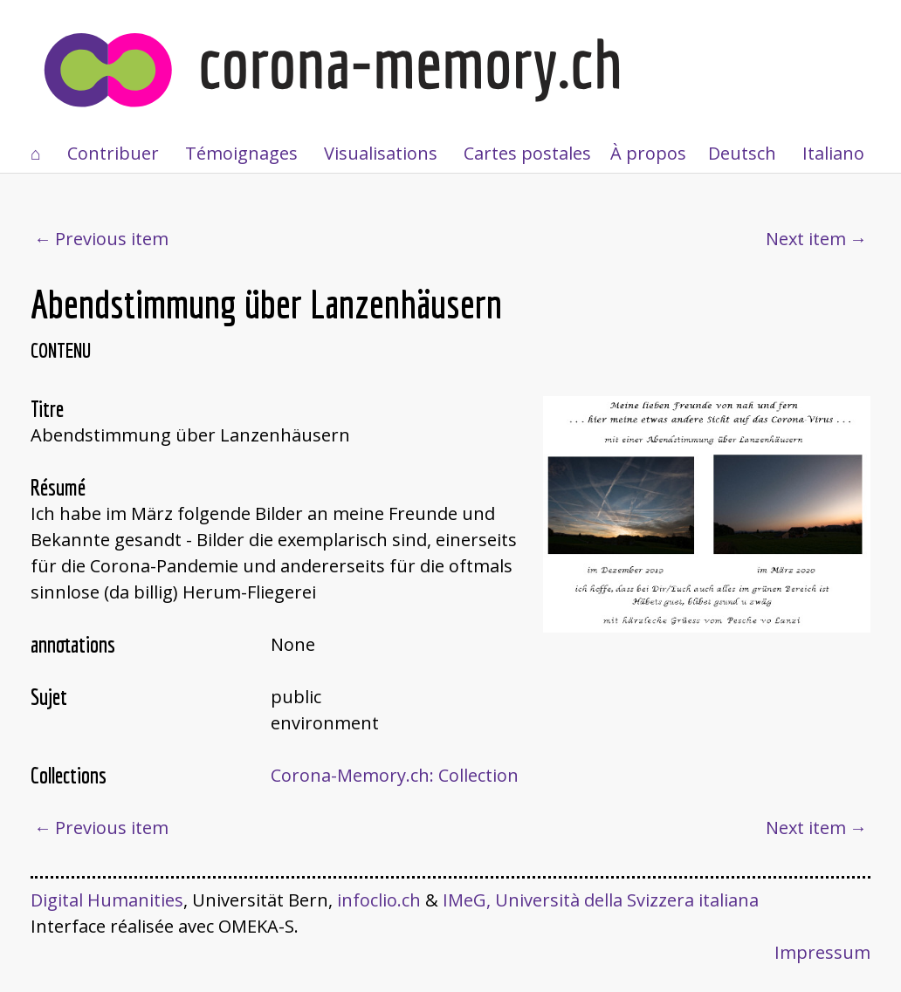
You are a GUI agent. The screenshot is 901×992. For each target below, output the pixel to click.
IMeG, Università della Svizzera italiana (601, 900)
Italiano (833, 153)
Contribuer (113, 153)
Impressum (822, 952)
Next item (806, 238)
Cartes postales (527, 153)
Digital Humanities (107, 900)
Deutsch (742, 153)
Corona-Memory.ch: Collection (395, 775)
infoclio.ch (379, 900)
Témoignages (241, 153)
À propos (648, 153)
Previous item (112, 238)
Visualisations (380, 153)
